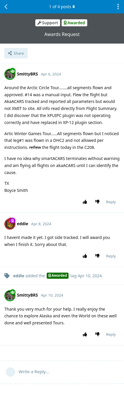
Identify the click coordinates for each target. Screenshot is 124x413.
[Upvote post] (86, 202)
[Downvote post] (98, 202)
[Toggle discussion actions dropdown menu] (118, 6)
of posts (62, 6)
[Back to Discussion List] (6, 6)
